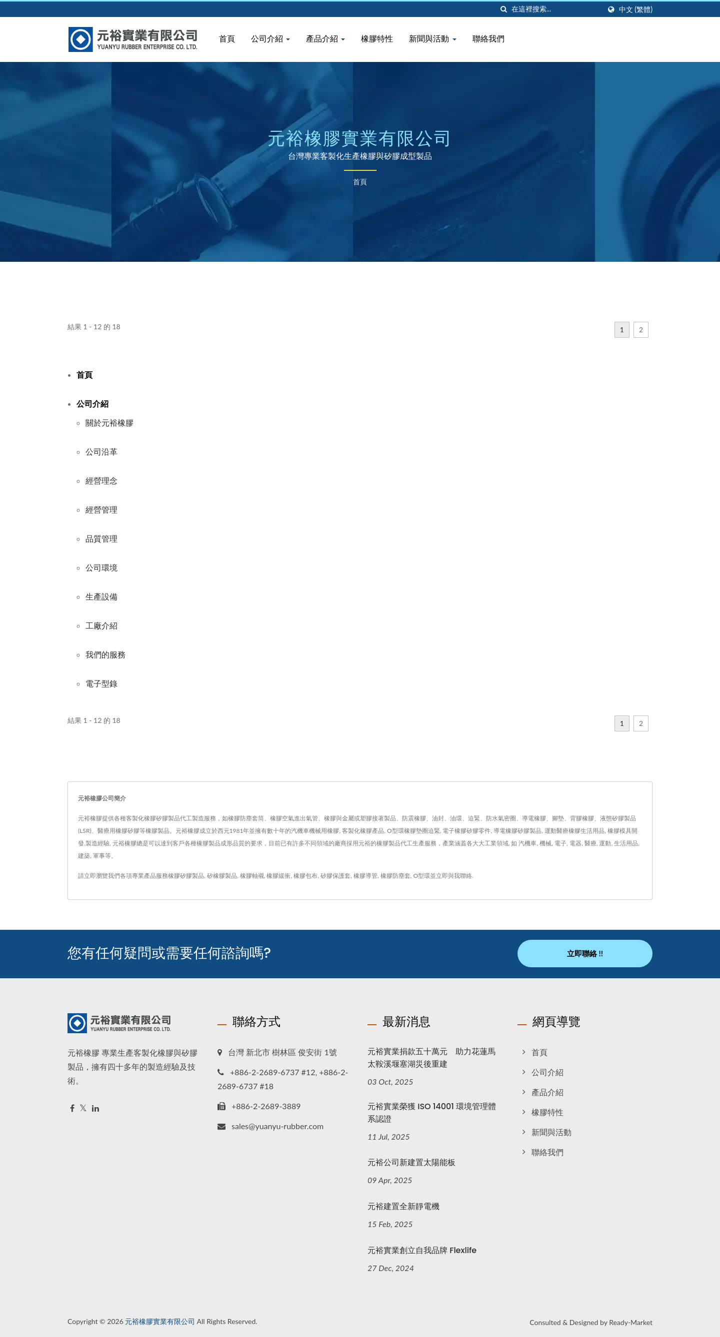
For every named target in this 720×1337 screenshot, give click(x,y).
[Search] (556, 9)
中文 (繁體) (635, 9)
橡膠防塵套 (395, 875)
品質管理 (102, 538)
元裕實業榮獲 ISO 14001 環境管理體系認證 (432, 1112)
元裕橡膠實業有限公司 (160, 1321)
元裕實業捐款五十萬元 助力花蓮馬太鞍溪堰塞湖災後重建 (432, 1057)
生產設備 (102, 596)
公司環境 (102, 567)
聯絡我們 (488, 38)
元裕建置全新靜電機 (404, 1206)
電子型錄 (102, 683)
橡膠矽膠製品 (186, 875)
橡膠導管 (366, 875)
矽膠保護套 (335, 875)
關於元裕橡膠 (110, 422)
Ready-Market (630, 1322)
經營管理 (102, 509)
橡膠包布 (306, 875)
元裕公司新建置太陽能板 (412, 1162)
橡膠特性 (377, 38)
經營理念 (102, 480)
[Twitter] (83, 1107)
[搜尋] (504, 9)
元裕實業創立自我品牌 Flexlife (422, 1250)
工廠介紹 (102, 625)
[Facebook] (72, 1107)
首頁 (227, 38)
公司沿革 (102, 451)
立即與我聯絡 (454, 875)
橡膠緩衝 (278, 875)
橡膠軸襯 (252, 875)
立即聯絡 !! (585, 953)
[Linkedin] (95, 1107)
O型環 (421, 875)
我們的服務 (106, 654)
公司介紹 (270, 38)
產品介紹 (325, 38)
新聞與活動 (432, 38)
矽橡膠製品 (222, 875)
